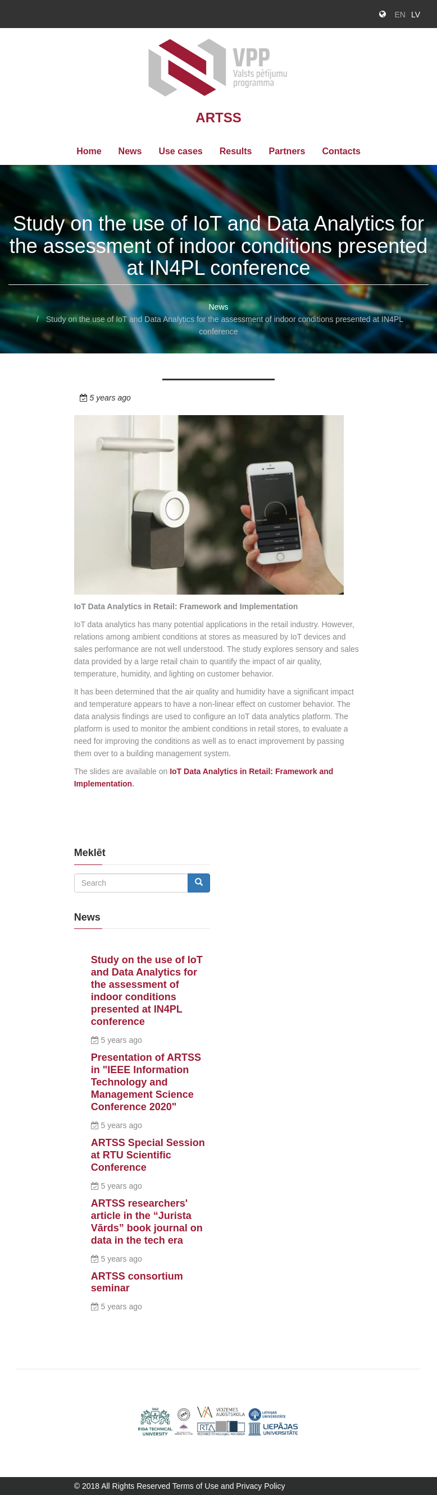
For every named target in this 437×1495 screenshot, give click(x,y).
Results (236, 151)
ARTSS (218, 117)
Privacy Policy (260, 1486)
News (130, 151)
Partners (286, 151)
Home (88, 151)
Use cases (180, 151)
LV (415, 14)
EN (399, 14)
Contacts (341, 151)
